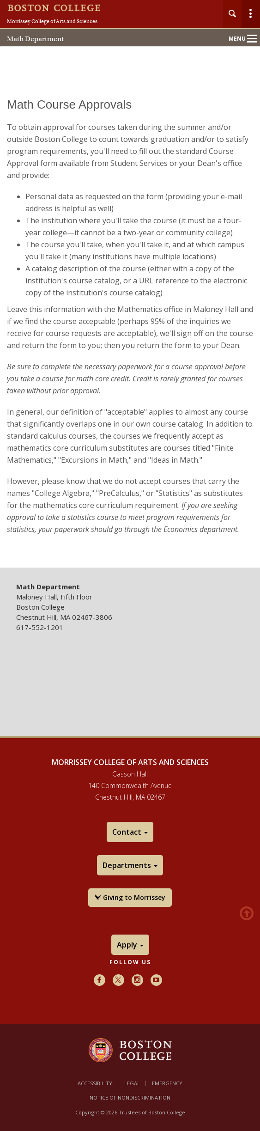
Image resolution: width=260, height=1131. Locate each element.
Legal (132, 1083)
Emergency (167, 1083)
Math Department (35, 39)
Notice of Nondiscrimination (130, 1097)
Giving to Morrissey (130, 897)
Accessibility (95, 1083)
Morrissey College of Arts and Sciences (52, 21)
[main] (130, 326)
